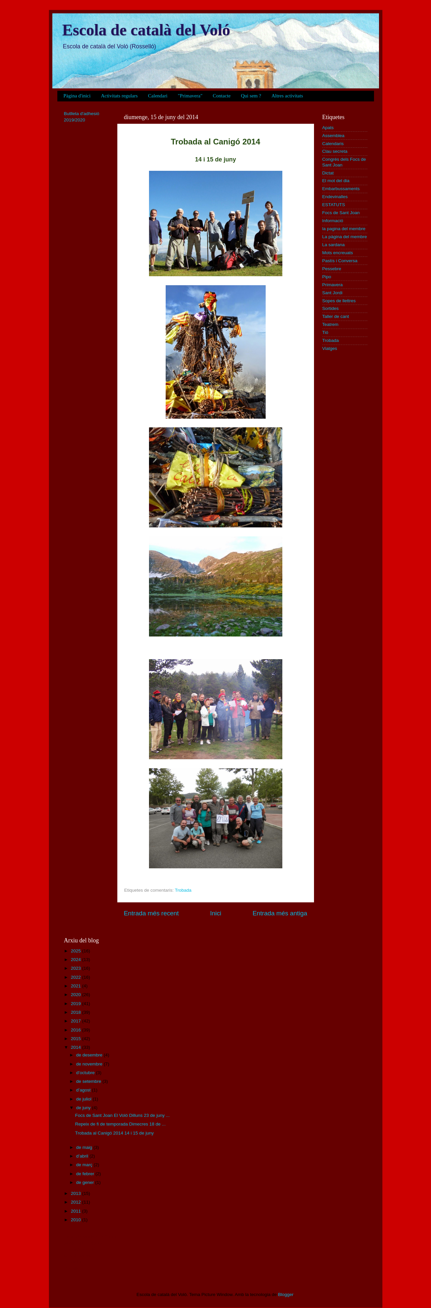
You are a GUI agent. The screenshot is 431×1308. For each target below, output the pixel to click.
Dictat (328, 172)
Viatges (329, 348)
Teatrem (330, 324)
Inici (215, 913)
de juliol (84, 1099)
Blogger (285, 1294)
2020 (76, 994)
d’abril (83, 1156)
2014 (76, 1047)
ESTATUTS (333, 204)
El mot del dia (336, 180)
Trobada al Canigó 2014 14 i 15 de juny (114, 1133)
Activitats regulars (119, 95)
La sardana (333, 244)
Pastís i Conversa (340, 260)
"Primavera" (190, 95)
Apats (328, 127)
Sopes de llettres (339, 300)
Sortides (330, 308)
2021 (76, 985)
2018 (76, 1012)
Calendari (157, 95)
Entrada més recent (151, 913)
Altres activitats (287, 95)
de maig (85, 1147)
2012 (76, 1202)
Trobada (183, 890)
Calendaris (333, 143)
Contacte (221, 95)
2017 (76, 1020)
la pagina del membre (344, 228)
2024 (76, 959)
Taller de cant (335, 316)
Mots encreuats (337, 252)
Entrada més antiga (280, 913)
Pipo (326, 276)
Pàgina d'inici (76, 95)
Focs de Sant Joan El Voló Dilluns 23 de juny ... (122, 1115)
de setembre (89, 1081)
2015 (76, 1038)
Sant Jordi (332, 292)
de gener (85, 1182)
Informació (332, 220)
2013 (76, 1193)
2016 (76, 1029)
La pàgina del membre (344, 236)
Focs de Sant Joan (341, 212)
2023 (76, 968)
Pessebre (331, 268)
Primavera (332, 284)
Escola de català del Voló (146, 30)
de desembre (90, 1054)
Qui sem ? (251, 95)
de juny (84, 1107)
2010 (76, 1219)
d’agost (84, 1090)
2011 (76, 1211)
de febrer (86, 1173)
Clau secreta (335, 151)
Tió (325, 332)
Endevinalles (335, 196)
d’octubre (86, 1072)
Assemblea (333, 135)
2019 (76, 1003)
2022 (76, 977)
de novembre (90, 1063)
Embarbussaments (341, 188)
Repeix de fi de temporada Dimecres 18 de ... (120, 1124)
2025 (76, 950)
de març (85, 1164)
